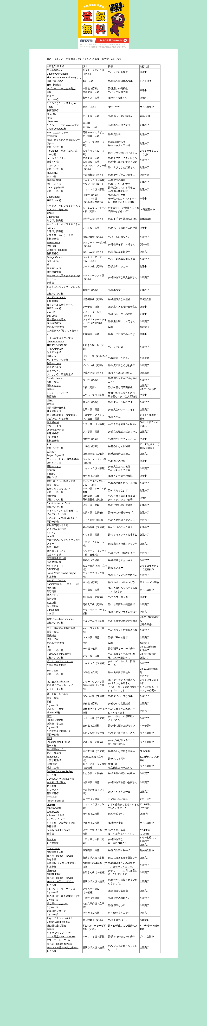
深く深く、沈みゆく (57, 903)
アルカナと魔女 (55, 709)
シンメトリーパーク (57, 393)
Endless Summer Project (60, 771)
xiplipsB (51, 312)
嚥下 (49, 716)
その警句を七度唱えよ (59, 731)
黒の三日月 (53, 595)
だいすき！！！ (55, 565)
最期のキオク (54, 466)
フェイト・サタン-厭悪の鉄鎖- (63, 459)
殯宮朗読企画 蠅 (56, 558)
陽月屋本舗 (53, 422)
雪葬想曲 (51, 635)
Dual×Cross (53, 216)
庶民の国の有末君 (56, 407)
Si (48, 264)
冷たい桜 (51, 602)
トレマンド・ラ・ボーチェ (61, 888)
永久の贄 (51, 587)
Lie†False (52, 764)
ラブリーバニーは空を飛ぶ (61, 88)
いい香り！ (53, 437)
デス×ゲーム (53, 848)
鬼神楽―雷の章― (56, 723)
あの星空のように (56, 749)
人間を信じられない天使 (60, 235)
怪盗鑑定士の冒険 (56, 925)
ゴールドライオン (56, 158)
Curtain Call (53, 609)
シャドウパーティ (56, 580)
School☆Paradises (57, 249)
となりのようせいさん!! (59, 918)
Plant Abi (51, 114)
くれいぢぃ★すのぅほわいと (62, 518)
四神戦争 (51, 451)
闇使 (49, 701)
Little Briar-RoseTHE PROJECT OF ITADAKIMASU (57, 345)
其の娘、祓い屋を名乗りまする (63, 896)
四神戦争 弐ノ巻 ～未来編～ (62, 863)
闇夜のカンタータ (56, 910)
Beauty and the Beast (58, 830)
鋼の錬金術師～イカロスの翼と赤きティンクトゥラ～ (63, 275)
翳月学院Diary (54, 70)
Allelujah (51, 870)
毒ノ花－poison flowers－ (61, 855)
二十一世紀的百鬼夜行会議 (61, 628)
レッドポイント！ (56, 297)
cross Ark (52, 797)
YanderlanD (53, 756)
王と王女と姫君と (56, 319)
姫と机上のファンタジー (60, 661)
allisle (50, 400)
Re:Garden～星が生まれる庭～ (63, 150)
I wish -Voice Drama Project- (62, 573)
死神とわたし (54, 385)
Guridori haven (54, 378)
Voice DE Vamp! (55, 429)
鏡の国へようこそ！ (57, 551)
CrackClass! (53, 196)
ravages (51, 804)
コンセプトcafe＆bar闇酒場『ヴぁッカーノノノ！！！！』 (60, 685)
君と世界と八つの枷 (57, 694)
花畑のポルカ (54, 363)
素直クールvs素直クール (60, 304)
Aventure (51, 839)
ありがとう (53, 789)
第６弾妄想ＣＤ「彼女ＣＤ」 (62, 415)
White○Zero (53, 811)
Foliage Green (54, 257)
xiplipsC (51, 473)
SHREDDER (53, 242)
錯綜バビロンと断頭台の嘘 (61, 481)
